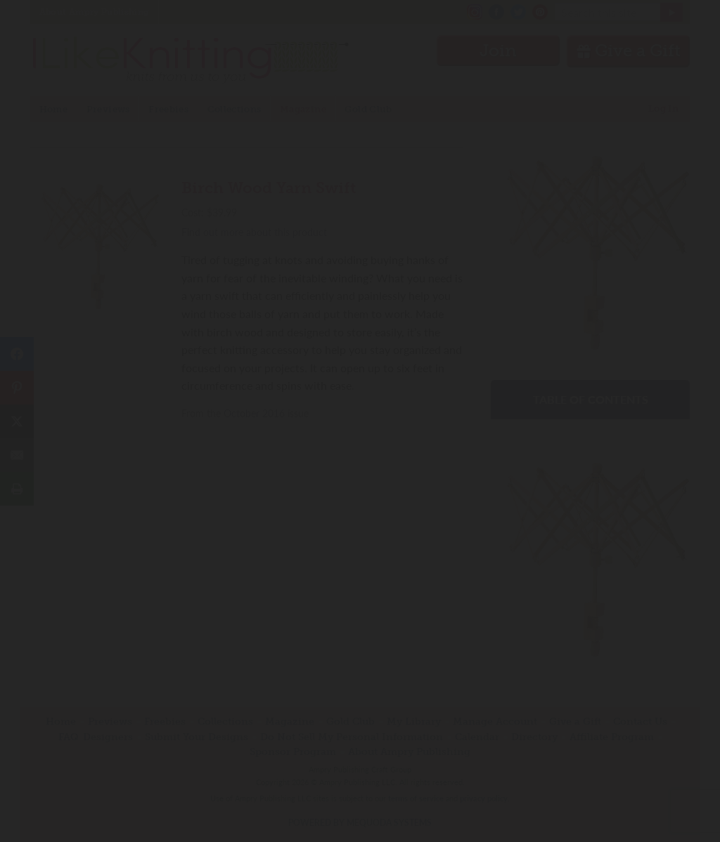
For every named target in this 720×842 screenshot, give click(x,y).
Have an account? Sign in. (360, 605)
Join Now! (360, 485)
